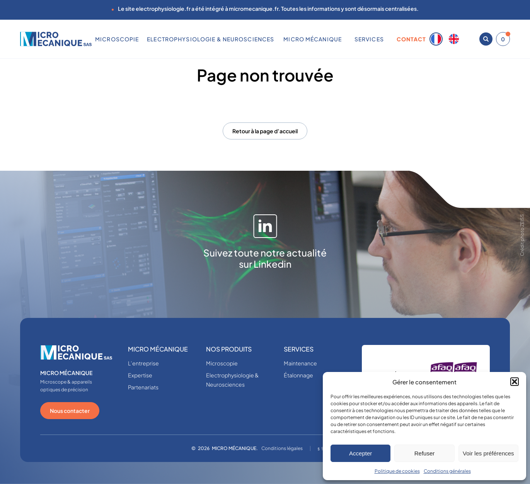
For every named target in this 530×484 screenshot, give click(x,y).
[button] (514, 382)
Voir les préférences (488, 453)
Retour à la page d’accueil (265, 130)
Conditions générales (447, 471)
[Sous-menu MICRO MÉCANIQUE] (344, 39)
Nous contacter (70, 410)
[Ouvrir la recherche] (486, 39)
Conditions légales (282, 448)
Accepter (360, 453)
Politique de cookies (397, 471)
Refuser (424, 453)
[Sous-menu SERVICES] (386, 39)
